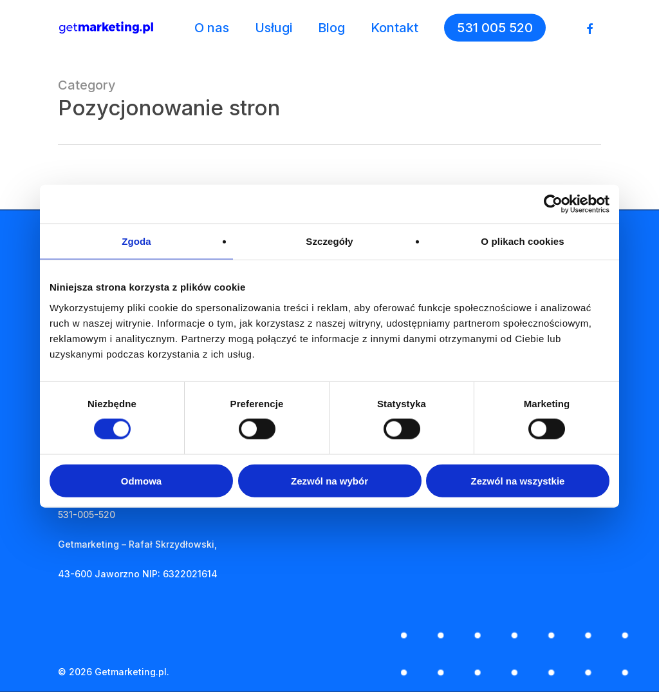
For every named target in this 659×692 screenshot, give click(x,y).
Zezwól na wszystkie (518, 480)
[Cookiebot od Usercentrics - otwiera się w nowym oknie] (553, 204)
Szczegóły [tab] (329, 241)
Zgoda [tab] (136, 241)
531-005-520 (86, 514)
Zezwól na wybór (329, 480)
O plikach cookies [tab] (522, 241)
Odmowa (141, 480)
